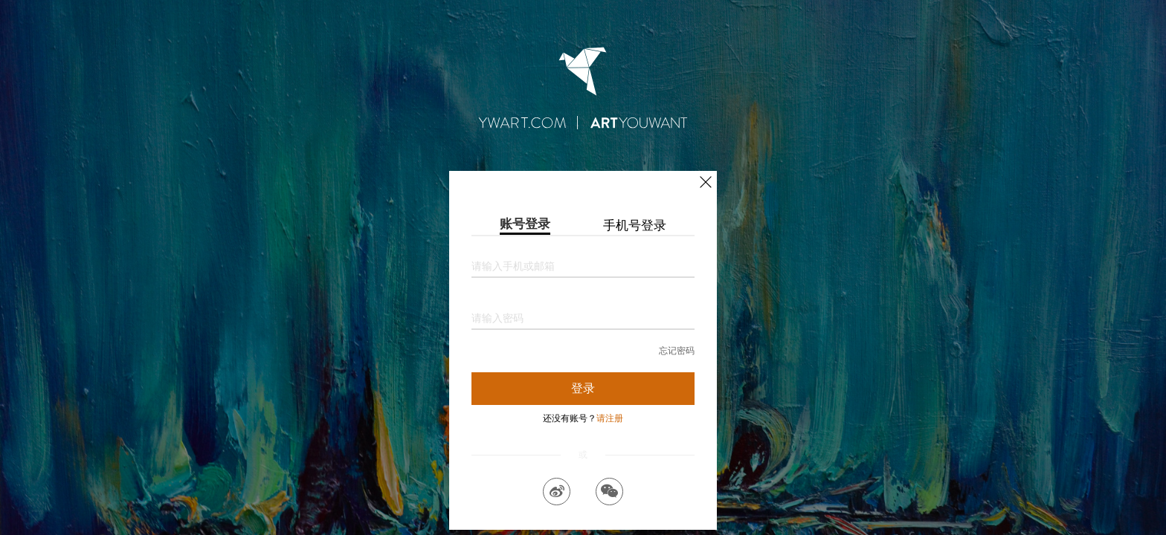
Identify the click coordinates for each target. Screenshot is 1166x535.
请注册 (609, 418)
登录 (583, 388)
